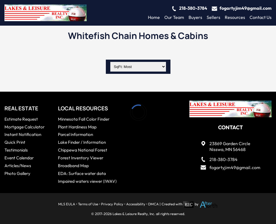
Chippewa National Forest (82, 150)
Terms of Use (88, 204)
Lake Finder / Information (82, 142)
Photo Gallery (17, 173)
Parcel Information (75, 134)
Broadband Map (73, 165)
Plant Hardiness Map (77, 127)
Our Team (174, 17)
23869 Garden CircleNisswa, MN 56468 (229, 146)
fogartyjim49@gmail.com (245, 8)
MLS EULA (66, 204)
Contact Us (261, 17)
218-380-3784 (193, 8)
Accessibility (135, 204)
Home (154, 17)
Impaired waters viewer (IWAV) (87, 181)
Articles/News (17, 165)
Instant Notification (22, 134)
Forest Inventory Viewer (80, 157)
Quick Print (14, 142)
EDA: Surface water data (82, 173)
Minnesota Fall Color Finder (83, 119)
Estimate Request (21, 119)
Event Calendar (19, 157)
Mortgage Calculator (24, 127)
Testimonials (16, 150)
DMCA (153, 204)
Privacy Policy (112, 204)
